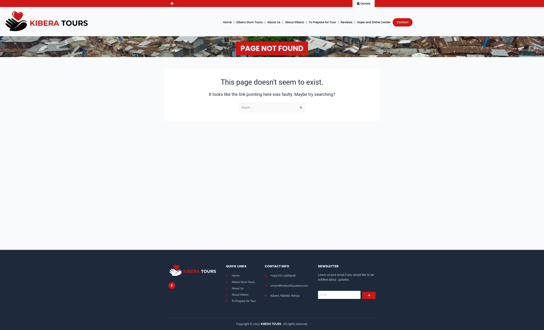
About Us (273, 22)
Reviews (346, 22)
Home (227, 22)
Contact (402, 22)
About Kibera (294, 22)
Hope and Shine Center (374, 22)
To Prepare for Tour (322, 22)
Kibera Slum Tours (249, 22)
